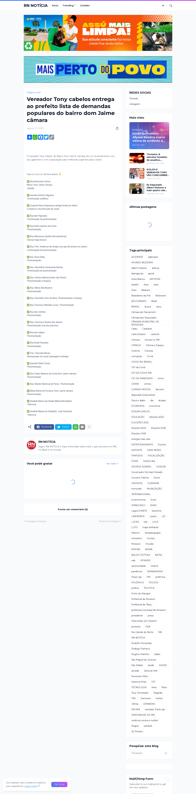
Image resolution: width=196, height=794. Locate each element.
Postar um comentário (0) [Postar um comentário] (73, 509)
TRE (133, 698)
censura (135, 339)
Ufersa (134, 704)
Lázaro (153, 516)
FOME (134, 461)
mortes (151, 538)
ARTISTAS (155, 279)
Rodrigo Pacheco (140, 648)
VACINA (135, 709)
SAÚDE (163, 665)
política (135, 588)
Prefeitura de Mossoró (143, 599)
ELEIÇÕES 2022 (140, 422)
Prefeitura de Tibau (141, 604)
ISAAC (153, 505)
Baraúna (145, 290)
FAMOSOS (137, 455)
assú (156, 284)
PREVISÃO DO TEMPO (144, 621)
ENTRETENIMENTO (142, 444)
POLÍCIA (153, 582)
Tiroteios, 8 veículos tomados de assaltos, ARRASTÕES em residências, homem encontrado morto (158, 157)
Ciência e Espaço (155, 345)
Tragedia (157, 692)
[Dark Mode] (164, 5)
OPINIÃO (145, 560)
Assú (133, 290)
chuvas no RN (152, 339)
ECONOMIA (137, 406)
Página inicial (34, 92)
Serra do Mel (150, 670)
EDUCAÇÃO (137, 417)
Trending (68, 5)
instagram (134, 104)
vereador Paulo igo (155, 709)
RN (160, 632)
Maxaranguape (153, 532)
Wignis (135, 726)
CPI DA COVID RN (141, 372)
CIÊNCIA (136, 345)
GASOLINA (149, 461)
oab (133, 560)
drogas (162, 400)
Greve (157, 477)
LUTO (134, 527)
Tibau (164, 687)
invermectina (138, 499)
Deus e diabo (138, 400)
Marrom (135, 532)
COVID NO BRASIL (141, 361)
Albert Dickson (139, 268)
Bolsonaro (160, 295)
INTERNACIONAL (141, 494)
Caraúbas (147, 328)
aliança (155, 268)
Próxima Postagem (109, 521)
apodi (151, 273)
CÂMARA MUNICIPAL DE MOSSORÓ (145, 323)
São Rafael (137, 665)
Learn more (30, 786)
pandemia (136, 571)
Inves (153, 499)
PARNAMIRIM (155, 571)
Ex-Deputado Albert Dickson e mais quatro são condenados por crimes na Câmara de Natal (157, 187)
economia (154, 406)
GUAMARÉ (153, 483)
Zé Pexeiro (137, 731)
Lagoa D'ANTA (139, 510)
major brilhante (150, 527)
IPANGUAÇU (138, 505)
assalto (135, 284)
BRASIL (135, 306)
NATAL (158, 555)
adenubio (153, 257)
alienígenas (137, 273)
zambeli (148, 726)
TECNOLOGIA (139, 687)
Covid (150, 356)
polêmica (160, 577)
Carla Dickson (138, 334)
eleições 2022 (156, 417)
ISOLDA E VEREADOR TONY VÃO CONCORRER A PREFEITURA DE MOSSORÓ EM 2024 (157, 172)
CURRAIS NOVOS (141, 389)
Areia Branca (138, 279)
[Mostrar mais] (89, 427)
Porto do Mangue (141, 593)
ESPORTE (136, 450)
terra (153, 687)
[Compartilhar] (116, 128)
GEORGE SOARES (141, 466)
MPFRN (135, 549)
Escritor (162, 444)
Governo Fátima (140, 477)
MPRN (148, 549)
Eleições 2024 (138, 428)
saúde (151, 665)
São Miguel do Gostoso (143, 659)
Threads (133, 98)
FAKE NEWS (154, 450)
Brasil (154, 301)
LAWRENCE (138, 516)
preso (151, 615)
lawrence (157, 510)
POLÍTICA (149, 588)
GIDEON (161, 466)
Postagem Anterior (36, 521)
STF (153, 681)
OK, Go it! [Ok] (59, 784)
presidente (137, 615)
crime (161, 378)
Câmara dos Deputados (143, 317)
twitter (159, 698)
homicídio (136, 488)
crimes (147, 384)
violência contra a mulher (144, 720)
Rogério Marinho (140, 654)
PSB (147, 626)
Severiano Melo (139, 676)
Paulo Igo (136, 577)
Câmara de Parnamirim (143, 312)
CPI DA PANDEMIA (142, 378)
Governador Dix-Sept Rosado (146, 472)
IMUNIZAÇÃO (154, 488)
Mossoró (136, 544)
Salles (157, 654)
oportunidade (138, 566)
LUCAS (135, 521)
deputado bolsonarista (143, 395)
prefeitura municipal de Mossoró (148, 610)
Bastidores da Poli (141, 295)
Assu (146, 284)
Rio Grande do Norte (142, 632)
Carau (134, 328)
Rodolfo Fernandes (141, 643)
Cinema (135, 350)
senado (135, 670)
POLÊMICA (137, 582)
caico (158, 306)
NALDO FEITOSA (140, 555)
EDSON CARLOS (140, 411)
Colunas (149, 350)
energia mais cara (140, 439)
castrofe (155, 334)
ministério (136, 538)
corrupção (136, 356)
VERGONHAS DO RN (143, 715)
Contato (85, 5)
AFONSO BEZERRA (142, 262)
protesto (136, 626)
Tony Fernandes (139, 692)
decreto (160, 389)
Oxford (154, 566)
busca (148, 306)
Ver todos (111, 463)
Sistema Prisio (139, 681)
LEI (163, 516)
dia (151, 400)
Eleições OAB (138, 433)
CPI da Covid (138, 367)
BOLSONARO (138, 301)
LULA (155, 521)
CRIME (135, 384)
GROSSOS (137, 483)
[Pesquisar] (169, 5)
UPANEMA (149, 704)
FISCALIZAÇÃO (156, 455)
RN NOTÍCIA (36, 5)
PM (149, 577)
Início (55, 5)
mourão (149, 544)
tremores (146, 698)
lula (145, 521)
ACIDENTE (137, 257)
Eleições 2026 (158, 428)
